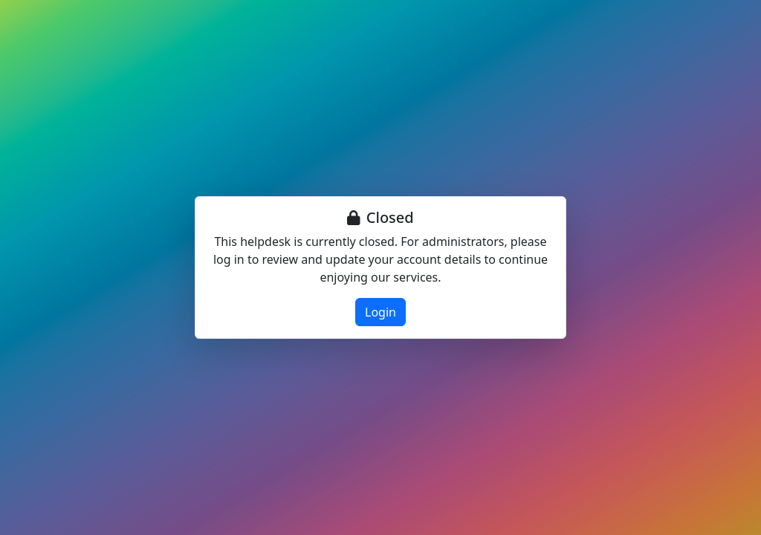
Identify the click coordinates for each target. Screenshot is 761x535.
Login (380, 312)
